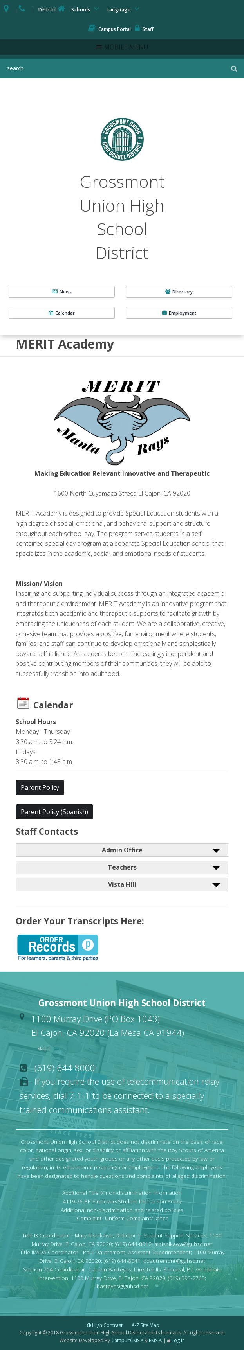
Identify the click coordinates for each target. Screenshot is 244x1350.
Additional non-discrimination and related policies (122, 1209)
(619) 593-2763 (186, 1278)
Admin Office (122, 850)
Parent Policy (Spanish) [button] (54, 811)
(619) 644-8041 (122, 1260)
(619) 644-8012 (133, 1244)
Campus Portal (109, 29)
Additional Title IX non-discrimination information (122, 1192)
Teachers (122, 867)
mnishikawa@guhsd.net (183, 1244)
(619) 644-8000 (64, 1067)
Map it (44, 1048)
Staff (144, 29)
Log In (178, 1340)
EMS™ (155, 1340)
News (62, 292)
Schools (86, 9)
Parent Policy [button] (40, 787)
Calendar (62, 313)
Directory (179, 292)
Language (124, 9)
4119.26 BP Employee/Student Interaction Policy (122, 1201)
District (52, 9)
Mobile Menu (126, 47)
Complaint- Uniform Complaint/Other (122, 1218)
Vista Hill (122, 884)
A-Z (145, 1325)
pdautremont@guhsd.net (174, 1260)
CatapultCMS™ (127, 1340)
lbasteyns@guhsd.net (122, 1286)
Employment (179, 313)
